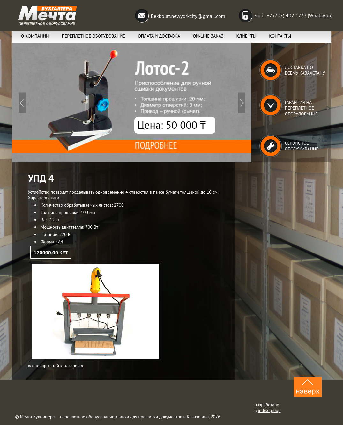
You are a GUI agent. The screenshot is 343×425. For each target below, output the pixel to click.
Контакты (280, 36)
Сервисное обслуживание (301, 146)
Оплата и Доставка (159, 36)
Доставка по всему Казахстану (305, 70)
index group (269, 410)
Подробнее (131, 102)
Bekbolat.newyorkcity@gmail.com (188, 16)
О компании (35, 36)
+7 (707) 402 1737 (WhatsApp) (299, 15)
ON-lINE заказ (208, 36)
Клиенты (246, 36)
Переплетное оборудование (93, 36)
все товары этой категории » (55, 366)
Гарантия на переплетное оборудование (301, 108)
